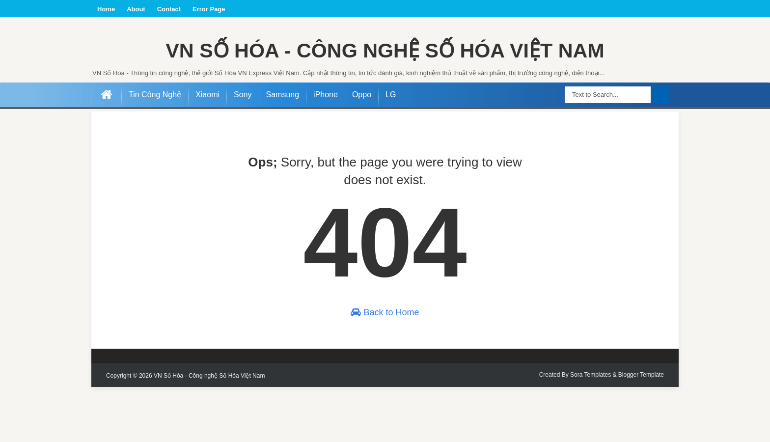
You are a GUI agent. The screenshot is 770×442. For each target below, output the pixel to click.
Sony (242, 149)
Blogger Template (641, 429)
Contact (169, 9)
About (136, 9)
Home (106, 9)
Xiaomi (207, 149)
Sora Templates (590, 429)
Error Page (208, 9)
